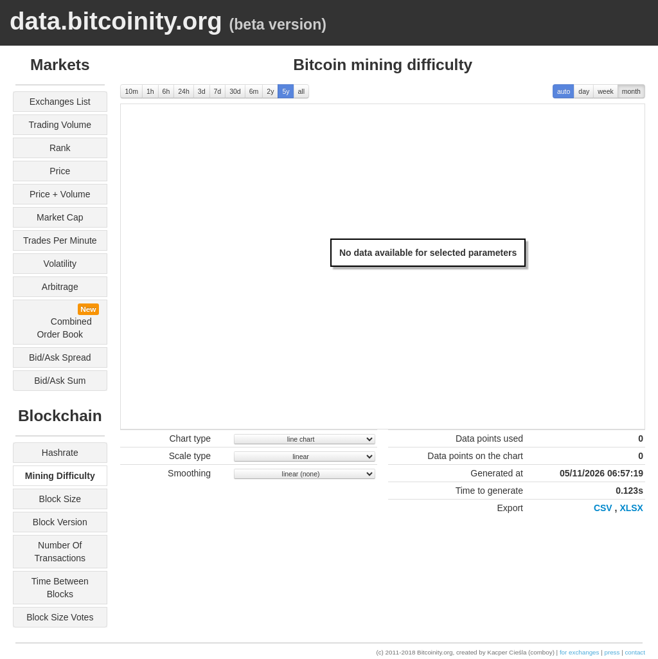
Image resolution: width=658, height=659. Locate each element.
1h (150, 91)
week (606, 91)
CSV (603, 508)
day (583, 91)
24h (184, 91)
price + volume (60, 194)
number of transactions (59, 551)
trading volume (60, 125)
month (631, 91)
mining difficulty (60, 476)
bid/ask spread (60, 357)
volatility (60, 263)
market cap (60, 217)
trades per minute (60, 240)
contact (635, 652)
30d (235, 91)
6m (254, 91)
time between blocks (60, 587)
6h (166, 91)
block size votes (59, 617)
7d (218, 91)
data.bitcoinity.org (116, 21)
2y (270, 91)
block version (60, 522)
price (59, 171)
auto (563, 91)
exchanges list (60, 101)
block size (60, 499)
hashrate (60, 452)
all (301, 91)
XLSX (631, 508)
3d (202, 91)
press (611, 652)
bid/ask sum (59, 380)
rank (60, 148)
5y (285, 91)
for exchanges (580, 652)
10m (131, 91)
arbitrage (60, 287)
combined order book (63, 321)
